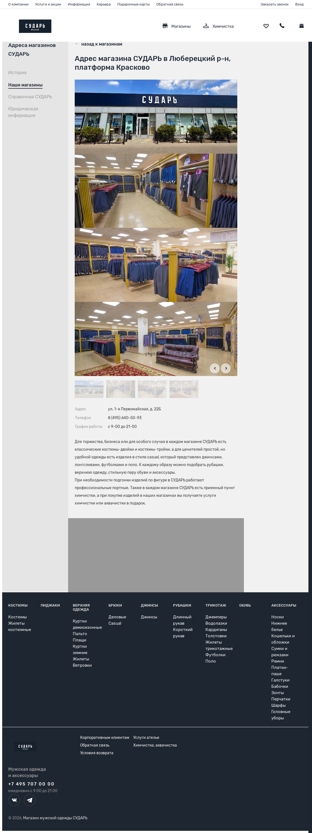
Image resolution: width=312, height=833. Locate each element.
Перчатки (280, 699)
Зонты (277, 692)
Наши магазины (25, 85)
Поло (210, 661)
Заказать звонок (275, 4)
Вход (299, 4)
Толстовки (216, 635)
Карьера (104, 4)
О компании (18, 4)
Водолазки (216, 623)
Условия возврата (96, 753)
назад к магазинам (98, 43)
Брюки (115, 605)
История (17, 72)
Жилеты (81, 659)
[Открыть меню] (8, 24)
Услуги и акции (48, 4)
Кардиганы (216, 629)
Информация (79, 4)
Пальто (80, 633)
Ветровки (82, 665)
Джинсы (149, 605)
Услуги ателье (146, 737)
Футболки (215, 654)
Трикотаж (215, 605)
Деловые (117, 617)
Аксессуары (283, 605)
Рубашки (182, 605)
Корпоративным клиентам (104, 737)
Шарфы (278, 705)
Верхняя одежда (81, 607)
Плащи (79, 640)
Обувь (245, 605)
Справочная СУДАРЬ (30, 96)
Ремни (277, 661)
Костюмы (18, 605)
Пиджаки (50, 605)
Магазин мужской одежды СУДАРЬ (55, 818)
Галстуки (280, 680)
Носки (277, 617)
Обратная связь (169, 4)
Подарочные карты (133, 4)
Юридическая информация (23, 112)
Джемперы (216, 617)
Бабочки (279, 686)
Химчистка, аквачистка (155, 745)
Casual (114, 623)
